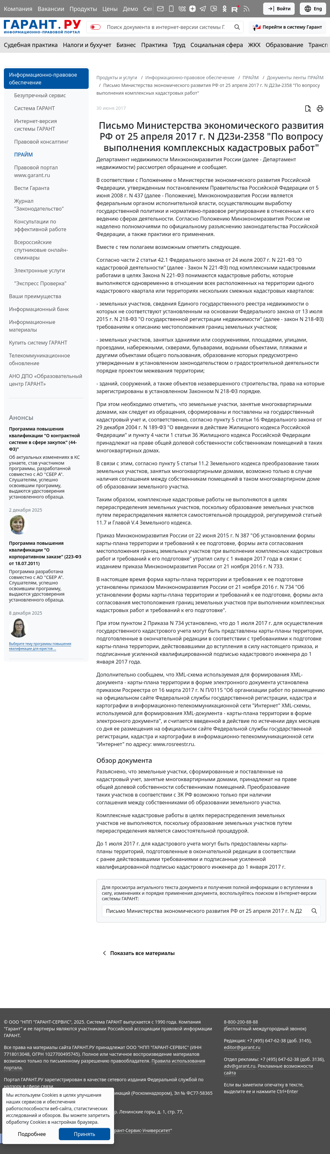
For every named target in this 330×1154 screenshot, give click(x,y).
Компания (18, 9)
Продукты (83, 9)
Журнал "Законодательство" (39, 204)
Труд (179, 45)
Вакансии (51, 9)
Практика (154, 45)
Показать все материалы (138, 953)
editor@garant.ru (242, 1047)
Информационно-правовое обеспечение (43, 78)
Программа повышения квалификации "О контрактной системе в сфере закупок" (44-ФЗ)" (44, 439)
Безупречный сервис (40, 95)
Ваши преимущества (35, 296)
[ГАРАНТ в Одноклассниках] (224, 9)
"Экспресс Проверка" (40, 283)
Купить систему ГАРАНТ (38, 342)
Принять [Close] (84, 1134)
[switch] (95, 27)
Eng (313, 9)
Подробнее (32, 1134)
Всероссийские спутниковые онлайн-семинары (41, 250)
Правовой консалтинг (41, 141)
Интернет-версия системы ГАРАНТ (35, 125)
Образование (284, 45)
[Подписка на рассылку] (160, 9)
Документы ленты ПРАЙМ (295, 77)
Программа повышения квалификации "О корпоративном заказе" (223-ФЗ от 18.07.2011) (45, 553)
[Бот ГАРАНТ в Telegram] (214, 9)
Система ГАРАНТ (34, 108)
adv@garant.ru (239, 1066)
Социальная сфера (217, 45)
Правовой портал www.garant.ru (36, 171)
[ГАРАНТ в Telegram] (203, 9)
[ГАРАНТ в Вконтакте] (182, 9)
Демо (130, 9)
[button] (287, 27)
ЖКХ (254, 45)
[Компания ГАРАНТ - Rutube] (235, 9)
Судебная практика (31, 45)
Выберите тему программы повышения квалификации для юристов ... (40, 646)
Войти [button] (279, 9)
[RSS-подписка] (246, 9)
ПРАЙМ (23, 154)
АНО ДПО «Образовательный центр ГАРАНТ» (45, 380)
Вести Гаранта (31, 188)
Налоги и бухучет (87, 45)
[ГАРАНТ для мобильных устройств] (171, 9)
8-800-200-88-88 (241, 1022)
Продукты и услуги (116, 77)
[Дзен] (192, 8)
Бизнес (126, 45)
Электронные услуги (39, 270)
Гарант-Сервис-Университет (140, 1130)
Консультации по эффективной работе (40, 225)
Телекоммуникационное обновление (39, 359)
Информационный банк (39, 309)
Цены (110, 9)
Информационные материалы (32, 325)
